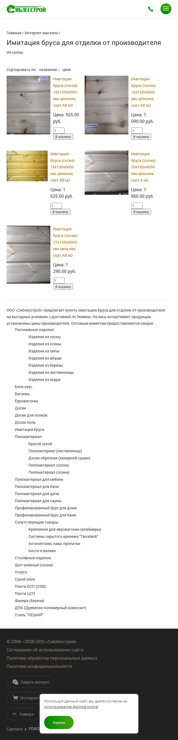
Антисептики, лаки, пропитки (54, 543)
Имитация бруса (29, 429)
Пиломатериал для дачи (37, 493)
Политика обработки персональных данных (52, 658)
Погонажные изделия (34, 329)
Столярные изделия (33, 557)
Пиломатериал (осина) (49, 472)
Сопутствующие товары (36, 522)
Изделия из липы (43, 351)
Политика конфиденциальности (39, 666)
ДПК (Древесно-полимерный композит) (50, 607)
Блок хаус (23, 386)
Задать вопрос (31, 682)
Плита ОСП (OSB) (30, 586)
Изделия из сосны (44, 336)
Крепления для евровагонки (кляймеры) (64, 529)
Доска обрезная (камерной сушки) (59, 458)
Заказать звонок (150, 8)
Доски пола (25, 422)
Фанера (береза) (29, 600)
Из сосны (15, 52)
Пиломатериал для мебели (39, 479)
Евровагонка (26, 400)
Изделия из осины (44, 343)
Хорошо (59, 722)
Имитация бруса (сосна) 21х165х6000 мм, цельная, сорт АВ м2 (65, 242)
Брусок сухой (40, 443)
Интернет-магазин (34, 697)
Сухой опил (25, 579)
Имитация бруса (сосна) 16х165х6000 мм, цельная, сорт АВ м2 (143, 92)
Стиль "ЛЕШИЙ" (29, 614)
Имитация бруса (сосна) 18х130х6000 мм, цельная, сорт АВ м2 (62, 167)
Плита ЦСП (25, 593)
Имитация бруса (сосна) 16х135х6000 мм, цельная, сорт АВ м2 (65, 92)
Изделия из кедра (44, 379)
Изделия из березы (45, 365)
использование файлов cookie (71, 706)
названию (48, 69)
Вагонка (22, 393)
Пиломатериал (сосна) (48, 465)
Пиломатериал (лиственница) (55, 450)
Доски (20, 408)
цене (66, 69)
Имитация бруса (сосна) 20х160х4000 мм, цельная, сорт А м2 (143, 167)
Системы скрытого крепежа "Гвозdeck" (63, 536)
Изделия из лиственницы (51, 372)
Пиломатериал (28, 436)
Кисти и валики (42, 550)
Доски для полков (31, 415)
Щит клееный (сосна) (34, 564)
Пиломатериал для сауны (38, 500)
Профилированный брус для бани (45, 515)
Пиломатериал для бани (37, 486)
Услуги (21, 572)
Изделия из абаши (45, 358)
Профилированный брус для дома (46, 507)
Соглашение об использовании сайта (45, 650)
